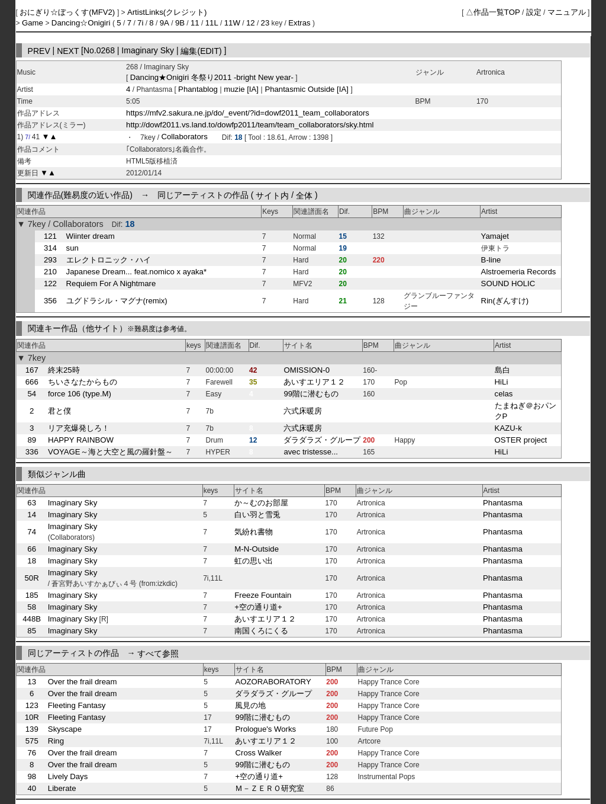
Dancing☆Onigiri (81, 22)
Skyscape (65, 729)
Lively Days (68, 776)
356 (50, 300)
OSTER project (521, 439)
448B (31, 618)
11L (211, 22)
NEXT (68, 50)
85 (31, 630)
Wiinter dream (90, 236)
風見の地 (250, 705)
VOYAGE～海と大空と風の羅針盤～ (110, 451)
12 (250, 22)
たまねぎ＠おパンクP (525, 411)
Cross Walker (258, 752)
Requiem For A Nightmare (111, 283)
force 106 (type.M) (79, 393)
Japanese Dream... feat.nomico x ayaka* (136, 271)
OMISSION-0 (306, 370)
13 (31, 681)
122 (50, 283)
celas (504, 393)
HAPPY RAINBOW (81, 439)
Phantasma (503, 502)
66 (31, 548)
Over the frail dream (82, 681)
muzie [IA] (241, 89)
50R (32, 578)
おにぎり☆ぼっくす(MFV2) (68, 12)
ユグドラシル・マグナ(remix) (116, 300)
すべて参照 (158, 653)
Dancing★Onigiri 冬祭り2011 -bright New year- (212, 77)
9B (180, 22)
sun (72, 248)
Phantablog (199, 89)
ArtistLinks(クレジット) (167, 12)
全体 (304, 195)
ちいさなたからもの (82, 381)
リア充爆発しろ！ (78, 428)
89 (31, 439)
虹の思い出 (253, 560)
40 (31, 788)
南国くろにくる (261, 630)
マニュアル (566, 12)
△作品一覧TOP (493, 12)
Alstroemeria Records (518, 271)
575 (31, 740)
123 (31, 705)
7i (140, 22)
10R (32, 717)
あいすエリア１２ (314, 381)
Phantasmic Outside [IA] (307, 89)
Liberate (62, 788)
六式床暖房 (302, 410)
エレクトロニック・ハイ (108, 259)
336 (31, 451)
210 (50, 271)
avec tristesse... (310, 451)
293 (50, 259)
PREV (39, 50)
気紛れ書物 (253, 531)
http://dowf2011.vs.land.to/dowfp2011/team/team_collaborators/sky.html (249, 124)
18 (31, 560)
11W (232, 22)
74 (31, 531)
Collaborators (184, 137)
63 (31, 502)
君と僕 (59, 410)
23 (265, 22)
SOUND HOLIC (508, 283)
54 (31, 393)
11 (195, 22)
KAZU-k (508, 428)
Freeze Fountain (262, 595)
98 (31, 776)
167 (31, 370)
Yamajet (495, 236)
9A (164, 22)
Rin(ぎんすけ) (505, 300)
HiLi (501, 381)
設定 (533, 12)
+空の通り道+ (258, 607)
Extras (299, 22)
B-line (491, 259)
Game (34, 22)
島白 (502, 370)
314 (50, 248)
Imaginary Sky (73, 502)
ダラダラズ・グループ (321, 439)
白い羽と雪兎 (257, 514)
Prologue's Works (265, 729)
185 (31, 595)
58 (31, 607)
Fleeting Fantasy (77, 705)
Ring (56, 740)
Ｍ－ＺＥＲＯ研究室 (269, 788)
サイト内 (272, 195)
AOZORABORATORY (273, 681)
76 (31, 752)
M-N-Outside (256, 548)
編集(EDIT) (200, 50)
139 (31, 729)
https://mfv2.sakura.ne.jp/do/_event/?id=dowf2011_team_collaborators (247, 112)
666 (31, 381)
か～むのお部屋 (261, 502)
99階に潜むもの (311, 393)
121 (50, 236)
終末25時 (64, 370)
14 (31, 514)
